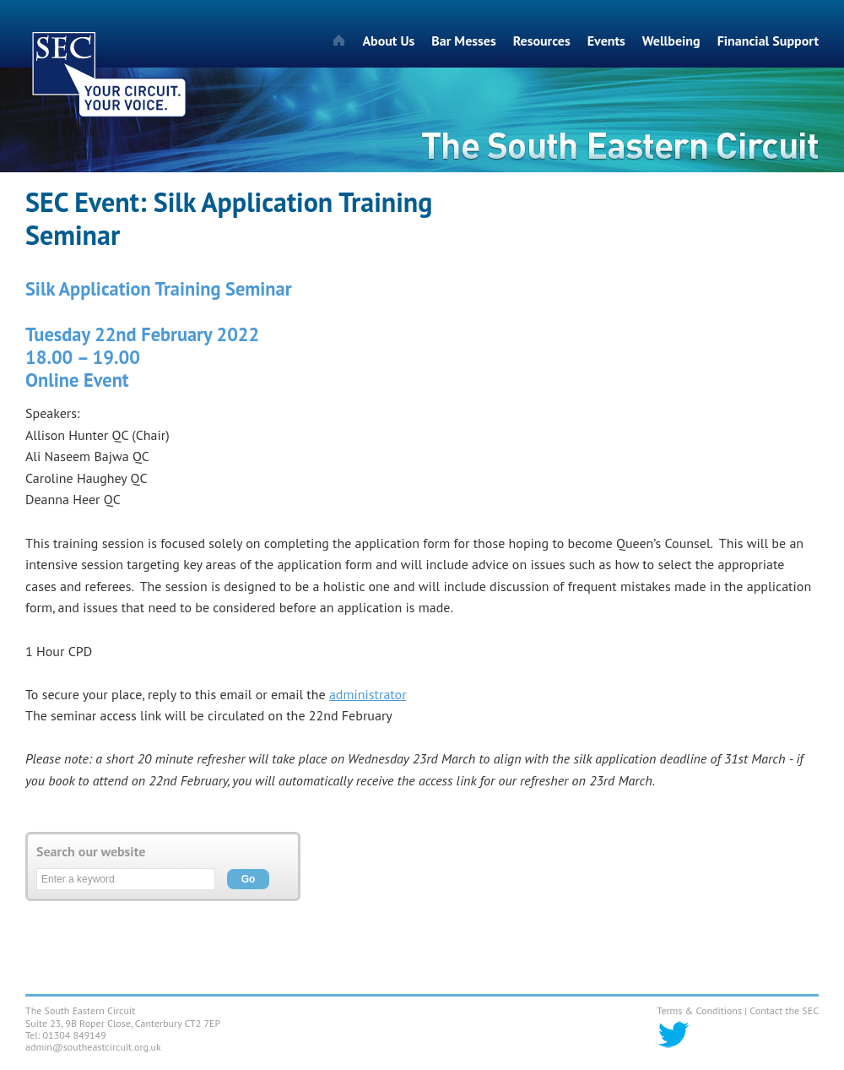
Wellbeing (671, 40)
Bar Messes (463, 40)
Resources (542, 40)
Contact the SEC (784, 1010)
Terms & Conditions (699, 1010)
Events (606, 40)
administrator (368, 694)
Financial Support (768, 40)
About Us (388, 40)
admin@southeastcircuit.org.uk (93, 1046)
